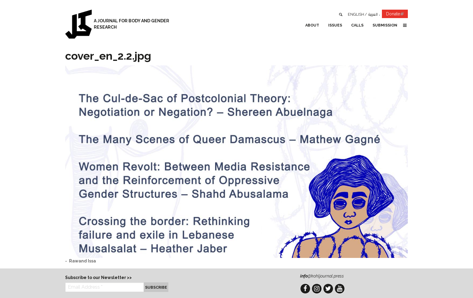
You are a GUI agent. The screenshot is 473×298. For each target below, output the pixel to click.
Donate (397, 14)
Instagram (317, 289)
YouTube (340, 289)
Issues (335, 25)
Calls (357, 25)
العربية (373, 14)
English (356, 14)
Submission (385, 25)
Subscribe (156, 287)
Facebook (305, 289)
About (312, 25)
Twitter (328, 289)
